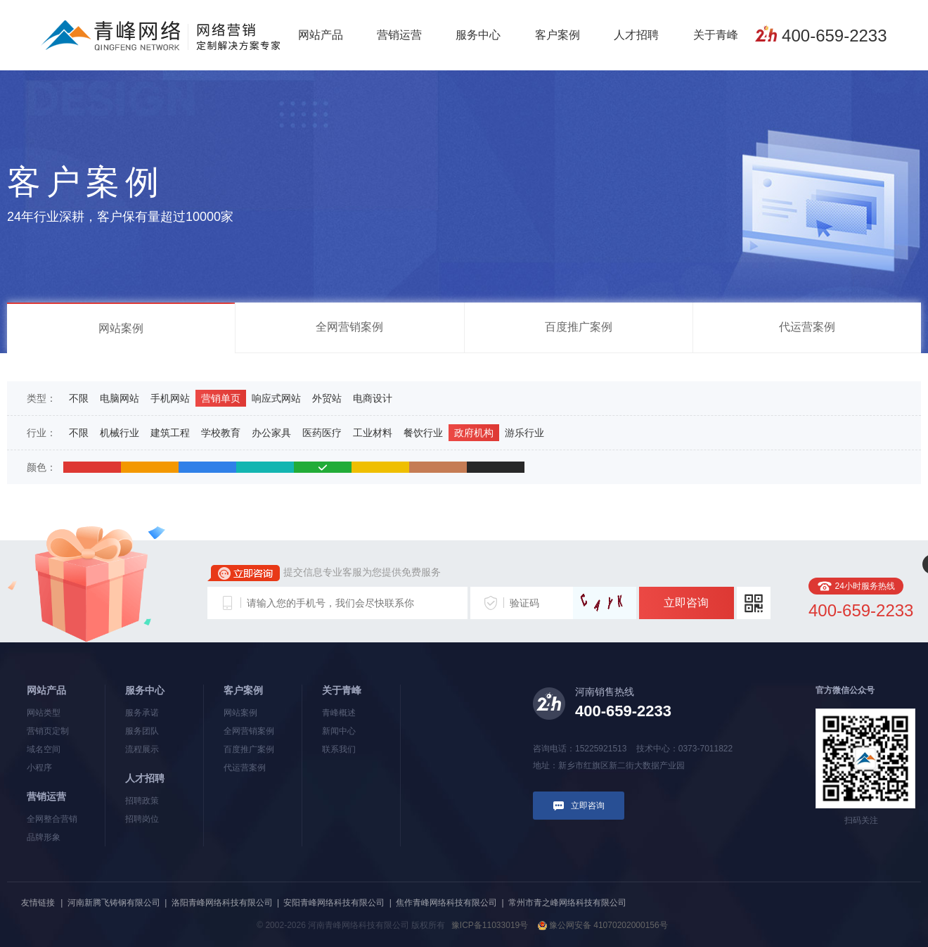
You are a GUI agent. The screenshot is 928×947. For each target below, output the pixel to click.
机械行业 (119, 432)
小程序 (39, 768)
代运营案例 (807, 327)
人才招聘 (636, 35)
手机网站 (170, 398)
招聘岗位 (142, 819)
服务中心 (478, 35)
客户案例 (557, 35)
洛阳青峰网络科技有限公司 (222, 903)
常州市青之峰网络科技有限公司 (567, 903)
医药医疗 (322, 432)
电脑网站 (119, 398)
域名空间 (43, 749)
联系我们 (339, 749)
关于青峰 (715, 35)
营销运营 (399, 35)
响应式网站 (276, 398)
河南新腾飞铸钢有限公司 (113, 903)
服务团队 (142, 731)
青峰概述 (339, 713)
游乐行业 (524, 432)
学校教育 (220, 432)
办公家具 (271, 432)
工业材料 (372, 432)
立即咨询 (686, 603)
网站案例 (120, 328)
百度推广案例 (578, 327)
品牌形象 (43, 837)
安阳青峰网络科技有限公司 (334, 903)
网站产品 (320, 35)
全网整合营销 (52, 819)
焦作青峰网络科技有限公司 (446, 903)
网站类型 (43, 713)
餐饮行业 (423, 432)
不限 (79, 398)
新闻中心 (339, 731)
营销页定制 (48, 731)
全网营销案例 (349, 327)
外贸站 (327, 398)
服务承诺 (142, 713)
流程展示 (142, 749)
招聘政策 (142, 801)
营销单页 (220, 398)
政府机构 (474, 432)
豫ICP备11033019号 (489, 925)
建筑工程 (170, 432)
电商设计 (372, 398)
